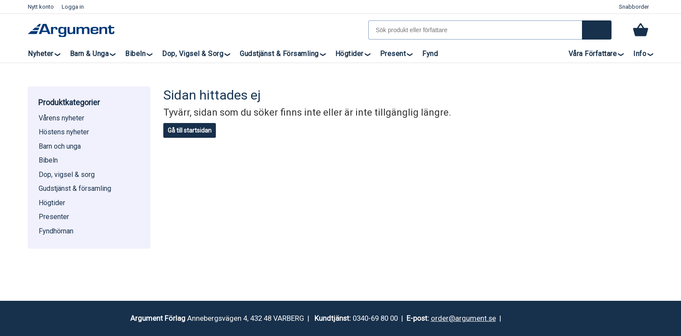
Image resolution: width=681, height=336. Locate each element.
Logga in (73, 6)
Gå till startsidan (190, 130)
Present (393, 54)
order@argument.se (463, 318)
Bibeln (135, 54)
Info (639, 54)
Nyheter (40, 54)
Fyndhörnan (56, 231)
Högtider (349, 54)
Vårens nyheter (61, 118)
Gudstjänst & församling (279, 54)
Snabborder (634, 6)
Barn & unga (89, 54)
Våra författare (593, 54)
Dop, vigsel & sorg (192, 54)
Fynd (430, 54)
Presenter (54, 217)
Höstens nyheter (64, 132)
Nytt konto (41, 6)
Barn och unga (60, 146)
